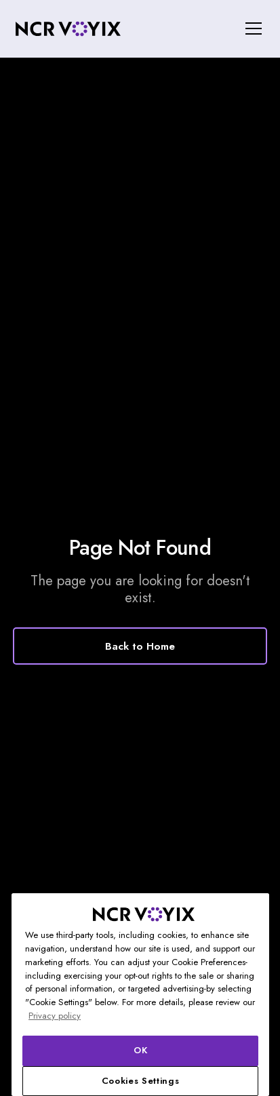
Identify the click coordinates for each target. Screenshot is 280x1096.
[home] (68, 29)
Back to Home (140, 646)
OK (140, 1050)
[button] (250, 28)
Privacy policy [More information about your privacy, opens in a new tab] (54, 1015)
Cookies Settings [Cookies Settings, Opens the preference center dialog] (141, 1080)
